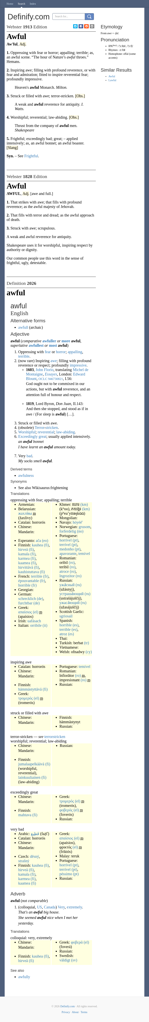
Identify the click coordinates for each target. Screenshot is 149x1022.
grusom (84, 527)
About (75, 1012)
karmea (24, 558)
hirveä (23, 549)
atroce (64, 571)
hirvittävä (25, 567)
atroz (63, 634)
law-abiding (65, 432)
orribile (36, 625)
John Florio (45, 370)
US (39, 907)
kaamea (24, 563)
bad (29, 456)
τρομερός (25, 698)
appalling (75, 352)
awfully (24, 977)
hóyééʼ (78, 522)
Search (21, 3)
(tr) (86, 643)
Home (10, 3)
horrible (24, 585)
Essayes (51, 374)
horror (61, 352)
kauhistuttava (28, 572)
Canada (49, 907)
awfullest (36, 345)
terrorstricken (54, 736)
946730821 (55, 379)
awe (53, 361)
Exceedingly (28, 436)
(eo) (45, 540)
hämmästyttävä (30, 689)
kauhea (37, 545)
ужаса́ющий (69, 603)
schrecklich (27, 598)
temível (84, 553)
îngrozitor (67, 576)
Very (61, 907)
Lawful (112, 80)
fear (48, 352)
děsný (34, 856)
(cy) (89, 652)
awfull (23, 327)
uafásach (34, 621)
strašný (23, 861)
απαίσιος (25, 612)
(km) (84, 504)
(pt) (75, 540)
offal (125, 53)
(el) (35, 612)
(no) (80, 531)
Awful (111, 76)
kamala (23, 554)
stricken (52, 427)
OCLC (42, 379)
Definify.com (67, 1006)
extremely (74, 907)
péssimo (65, 874)
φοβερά (77, 942)
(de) (40, 598)
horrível (65, 540)
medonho (66, 549)
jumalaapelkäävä (31, 764)
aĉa (38, 540)
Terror (39, 427)
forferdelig (67, 531)
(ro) (71, 562)
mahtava (24, 815)
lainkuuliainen (29, 777)
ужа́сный (66, 585)
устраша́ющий (71, 594)
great (42, 436)
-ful (116, 33)
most (53, 345)
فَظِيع (35, 834)
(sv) (74, 960)
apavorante (67, 553)
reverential (46, 432)
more (66, 341)
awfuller (49, 341)
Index (33, 3)
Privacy (66, 1012)
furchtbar (25, 603)
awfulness (26, 475)
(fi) (46, 545)
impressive (78, 365)
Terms (84, 1012)
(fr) (46, 576)
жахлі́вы (25, 513)
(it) (45, 625)
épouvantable (28, 581)
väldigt (64, 960)
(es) (75, 625)
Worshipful (27, 432)
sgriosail (66, 616)
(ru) (78, 585)
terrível (65, 544)
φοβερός (66, 810)
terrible (23, 356)
